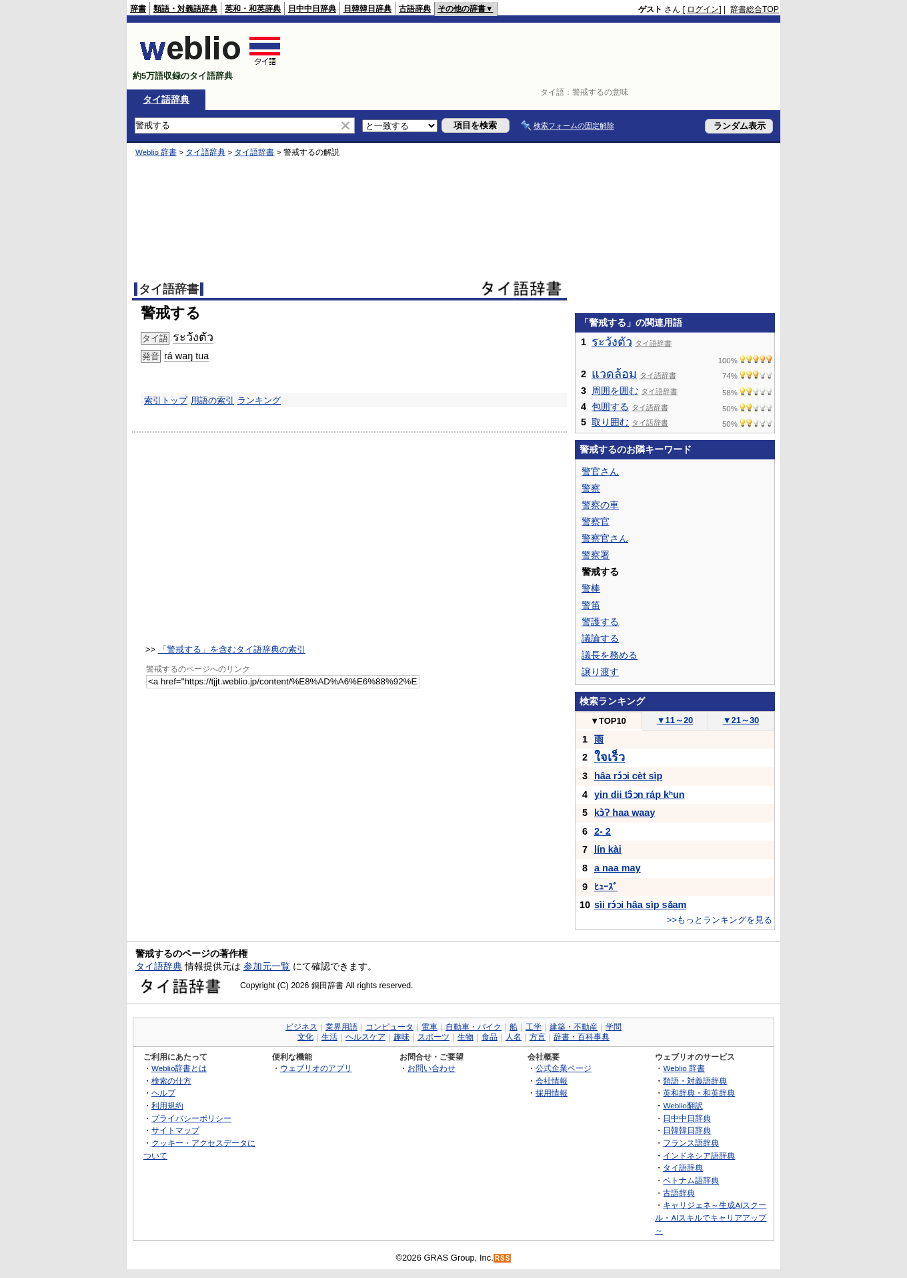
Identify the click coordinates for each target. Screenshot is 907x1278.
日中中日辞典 (312, 9)
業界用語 (341, 1027)
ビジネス (301, 1027)
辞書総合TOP (754, 9)
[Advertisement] (536, 56)
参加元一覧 (266, 966)
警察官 (596, 521)
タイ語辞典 (166, 99)
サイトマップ (175, 1130)
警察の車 (600, 504)
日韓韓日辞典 (367, 9)
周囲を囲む (615, 390)
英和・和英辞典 (253, 9)
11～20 (675, 720)
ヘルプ (163, 1092)
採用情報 (552, 1092)
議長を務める (610, 655)
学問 (614, 1027)
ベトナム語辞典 (691, 1180)
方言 (538, 1037)
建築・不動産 (574, 1027)
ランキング (259, 400)
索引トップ (165, 400)
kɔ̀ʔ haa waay (624, 812)
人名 (514, 1037)
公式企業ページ (564, 1068)
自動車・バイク (473, 1027)
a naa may (617, 868)
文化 (305, 1037)
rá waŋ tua (186, 356)
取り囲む (610, 422)
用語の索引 (212, 400)
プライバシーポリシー (191, 1118)
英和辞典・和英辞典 (699, 1092)
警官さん (600, 471)
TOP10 (608, 721)
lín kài (608, 849)
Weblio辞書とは (179, 1068)
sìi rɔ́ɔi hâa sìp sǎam (640, 904)
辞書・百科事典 (582, 1037)
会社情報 (552, 1080)
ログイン (703, 9)
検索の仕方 (171, 1080)
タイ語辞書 (254, 152)
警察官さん (605, 538)
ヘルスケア (365, 1037)
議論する (600, 638)
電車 (429, 1027)
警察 (591, 488)
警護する (600, 621)
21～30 (741, 720)
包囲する (610, 406)
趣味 (401, 1037)
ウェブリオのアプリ (316, 1068)
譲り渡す (600, 671)
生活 (329, 1037)
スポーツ (433, 1037)
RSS (503, 1258)
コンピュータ (389, 1027)
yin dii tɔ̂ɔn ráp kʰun (639, 794)
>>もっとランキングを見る (719, 920)
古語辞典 (415, 9)
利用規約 (167, 1105)
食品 (490, 1037)
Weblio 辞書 (156, 152)
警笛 (591, 605)
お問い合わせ (431, 1068)
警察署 (596, 555)
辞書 (138, 9)
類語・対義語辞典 (185, 9)
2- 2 (602, 831)
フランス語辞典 (691, 1142)
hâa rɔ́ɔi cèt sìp (628, 776)
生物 (466, 1037)
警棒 (591, 588)
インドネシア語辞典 (699, 1155)
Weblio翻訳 (682, 1105)
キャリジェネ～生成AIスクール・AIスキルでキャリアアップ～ (710, 1217)
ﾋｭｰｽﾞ (606, 886)
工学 (534, 1027)
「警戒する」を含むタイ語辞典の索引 (231, 649)
